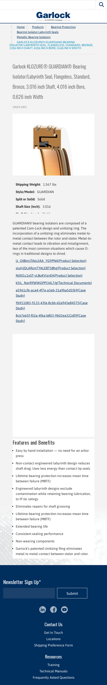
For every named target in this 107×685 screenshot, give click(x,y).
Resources (53, 656)
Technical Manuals (53, 671)
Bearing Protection (63, 27)
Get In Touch (53, 632)
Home (21, 27)
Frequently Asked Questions (53, 677)
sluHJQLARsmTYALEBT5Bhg (51, 268)
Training (53, 665)
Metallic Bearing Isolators (34, 37)
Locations (53, 639)
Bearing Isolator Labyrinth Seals (38, 32)
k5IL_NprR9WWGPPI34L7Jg (54, 283)
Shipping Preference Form (53, 645)
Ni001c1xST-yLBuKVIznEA (49, 275)
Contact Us (53, 624)
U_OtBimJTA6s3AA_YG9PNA (51, 261)
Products (38, 27)
